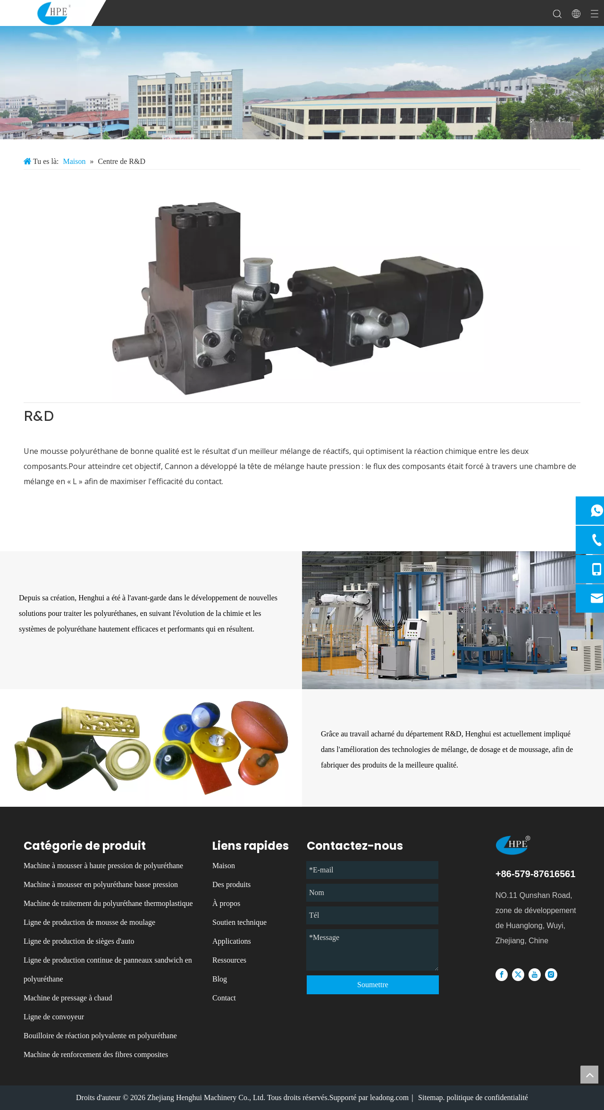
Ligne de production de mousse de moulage (89, 922)
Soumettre (372, 985)
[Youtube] (534, 974)
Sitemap (430, 1097)
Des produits (231, 884)
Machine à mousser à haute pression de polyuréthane (103, 866)
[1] (302, 291)
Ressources (229, 960)
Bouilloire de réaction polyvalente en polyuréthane (100, 1036)
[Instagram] (551, 974)
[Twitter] (518, 974)
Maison (223, 866)
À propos (226, 903)
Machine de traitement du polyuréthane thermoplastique (108, 903)
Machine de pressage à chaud (68, 998)
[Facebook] (501, 974)
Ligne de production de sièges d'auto (79, 941)
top (589, 1075)
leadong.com (389, 1097)
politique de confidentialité (487, 1097)
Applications (231, 941)
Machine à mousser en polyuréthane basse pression (101, 884)
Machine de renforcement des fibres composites (96, 1054)
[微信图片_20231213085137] (302, 82)
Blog (219, 979)
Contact (224, 998)
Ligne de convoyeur (54, 1017)
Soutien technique (239, 922)
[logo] (526, 845)
